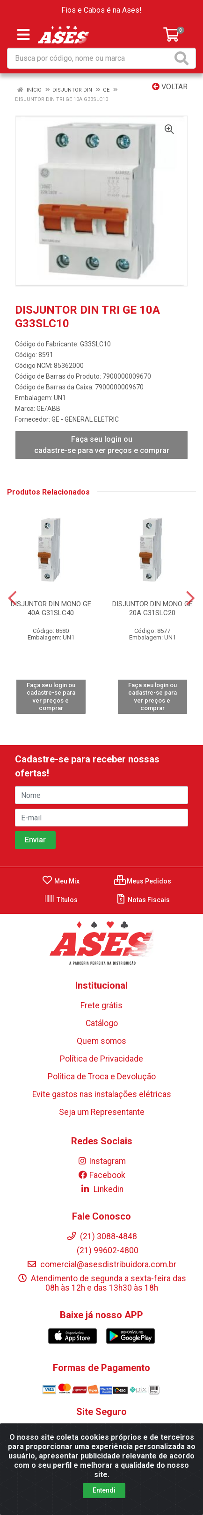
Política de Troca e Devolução (102, 1076)
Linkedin (101, 1189)
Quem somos (101, 1041)
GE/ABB (48, 408)
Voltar (170, 86)
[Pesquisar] (183, 58)
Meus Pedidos (142, 881)
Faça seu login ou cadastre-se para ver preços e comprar (101, 445)
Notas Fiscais (142, 900)
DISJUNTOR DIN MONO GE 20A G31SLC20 (152, 608)
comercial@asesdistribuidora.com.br (101, 1264)
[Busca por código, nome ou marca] (90, 58)
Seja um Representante (102, 1112)
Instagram (101, 1161)
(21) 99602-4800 (101, 1250)
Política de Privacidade (101, 1058)
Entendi (104, 1490)
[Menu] (23, 34)
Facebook (101, 1175)
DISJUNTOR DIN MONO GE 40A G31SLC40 (51, 608)
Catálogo (102, 1023)
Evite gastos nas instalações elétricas (101, 1094)
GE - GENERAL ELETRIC (85, 419)
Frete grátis (101, 1005)
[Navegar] (12, 598)
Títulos (61, 900)
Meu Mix (61, 881)
